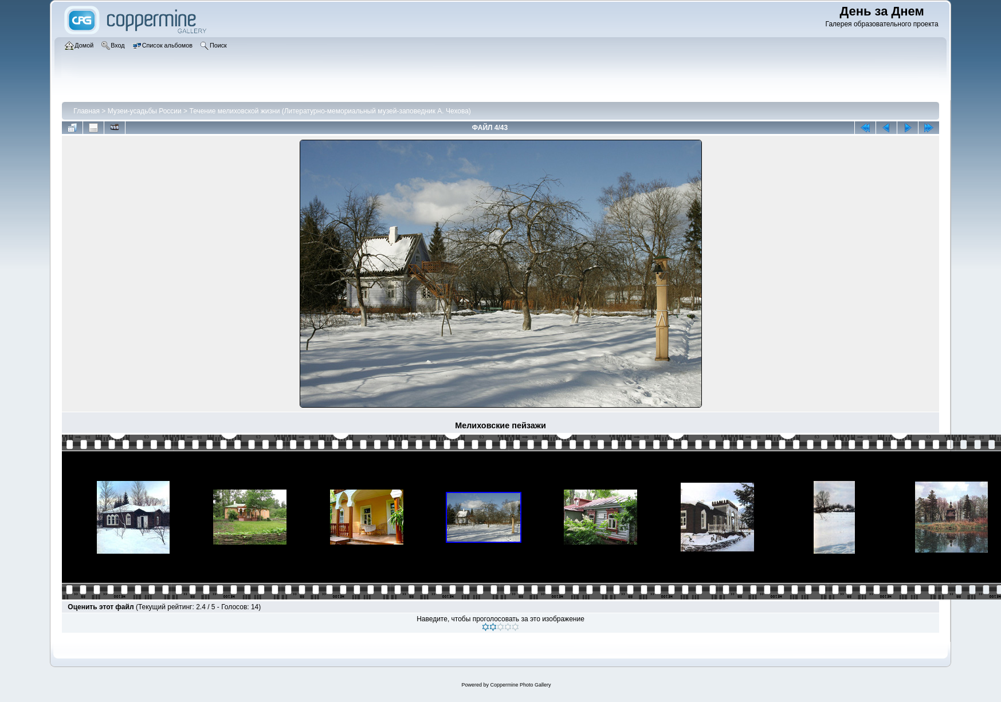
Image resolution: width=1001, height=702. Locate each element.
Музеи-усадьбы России (145, 111)
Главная (86, 111)
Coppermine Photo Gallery (520, 685)
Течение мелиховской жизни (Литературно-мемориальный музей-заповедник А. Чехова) (329, 111)
